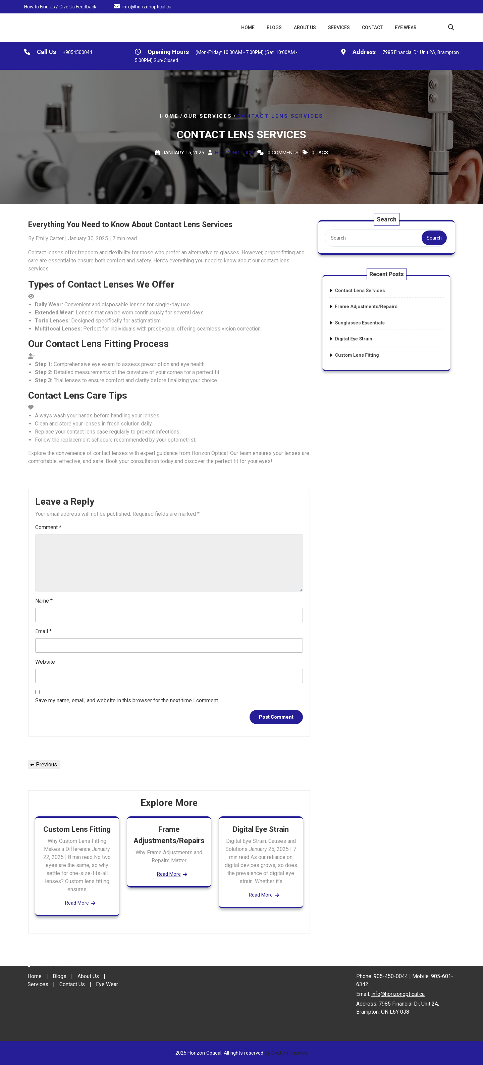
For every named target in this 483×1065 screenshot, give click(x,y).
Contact (372, 27)
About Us (305, 27)
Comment (48, 527)
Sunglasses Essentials (370, 322)
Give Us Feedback (77, 6)
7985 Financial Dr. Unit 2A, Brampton (420, 53)
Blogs (274, 27)
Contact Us (72, 953)
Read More (77, 903)
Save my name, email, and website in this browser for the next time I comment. (127, 700)
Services (339, 27)
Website (45, 662)
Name (44, 601)
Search (432, 237)
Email (43, 631)
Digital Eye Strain (261, 829)
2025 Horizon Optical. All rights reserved (241, 1053)
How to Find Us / (41, 6)
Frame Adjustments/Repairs (374, 313)
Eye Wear (406, 27)
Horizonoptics (234, 153)
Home (248, 27)
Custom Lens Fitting (77, 829)
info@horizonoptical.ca (146, 6)
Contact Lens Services (370, 303)
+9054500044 (77, 53)
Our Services (208, 116)
